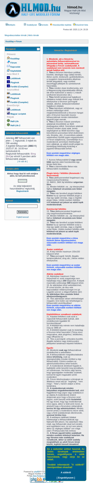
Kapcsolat (15, 67)
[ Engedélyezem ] (66, 477)
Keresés (43, 25)
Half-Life (14, 121)
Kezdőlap (15, 58)
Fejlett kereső (22, 217)
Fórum (13, 63)
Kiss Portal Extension (42, 476)
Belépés (10, 25)
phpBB (37, 472)
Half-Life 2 (15, 125)
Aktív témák (33, 35)
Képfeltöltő (15, 71)
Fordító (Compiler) (19, 86)
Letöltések (15, 78)
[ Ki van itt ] (22, 161)
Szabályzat (30, 25)
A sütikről (66, 472)
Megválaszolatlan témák (16, 35)
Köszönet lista (80, 25)
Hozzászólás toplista (60, 25)
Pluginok (14, 82)
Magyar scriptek (18, 114)
